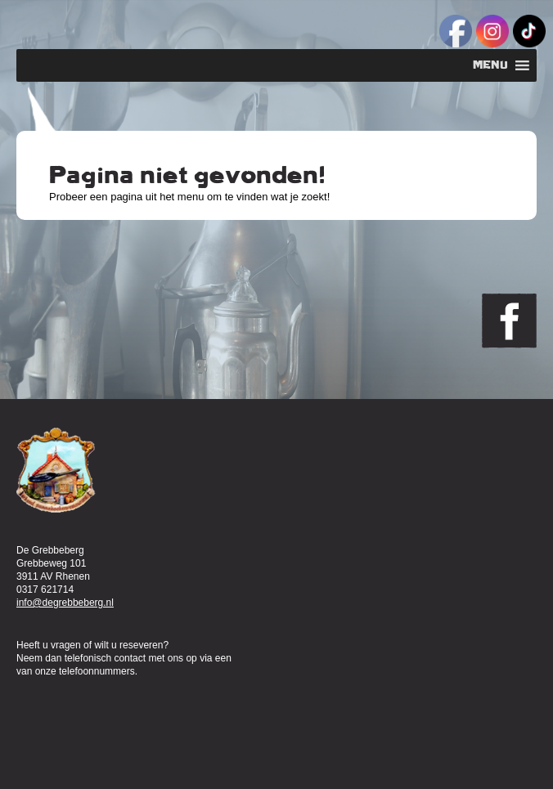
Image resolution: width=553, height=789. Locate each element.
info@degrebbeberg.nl (65, 602)
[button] (490, 65)
